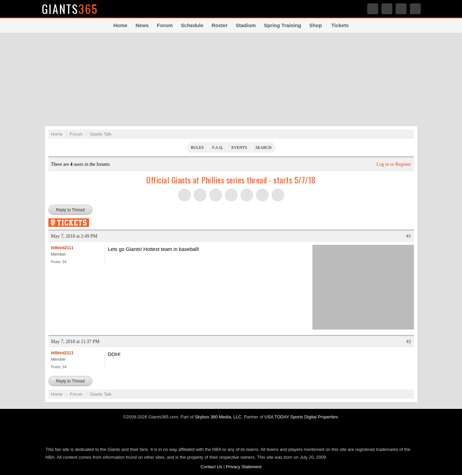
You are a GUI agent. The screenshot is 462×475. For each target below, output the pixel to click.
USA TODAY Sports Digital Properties (301, 416)
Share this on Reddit (262, 195)
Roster (220, 25)
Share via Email (277, 195)
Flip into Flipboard (246, 195)
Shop (315, 25)
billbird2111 (62, 247)
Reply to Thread (70, 209)
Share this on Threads (215, 195)
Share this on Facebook (200, 195)
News (142, 25)
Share (401, 8)
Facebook (386, 8)
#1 (408, 236)
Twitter (372, 8)
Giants (70, 8)
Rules (197, 147)
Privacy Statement (244, 466)
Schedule (192, 25)
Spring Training (282, 25)
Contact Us (211, 466)
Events (239, 147)
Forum (165, 25)
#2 (408, 341)
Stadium (246, 25)
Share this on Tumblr (231, 195)
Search (415, 8)
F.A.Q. (217, 147)
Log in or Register (393, 164)
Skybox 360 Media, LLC (218, 416)
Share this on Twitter (184, 195)
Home (120, 25)
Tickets (340, 25)
